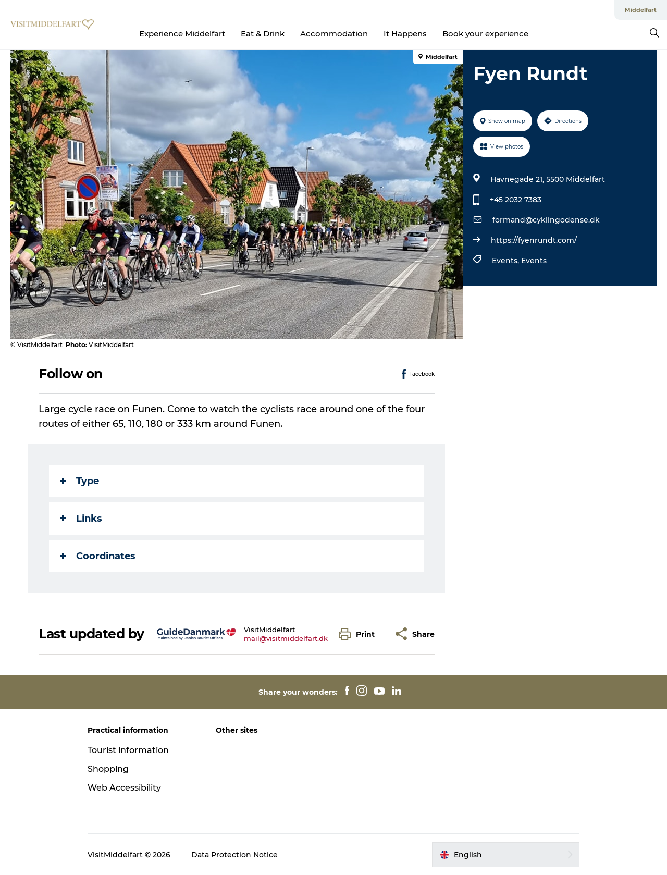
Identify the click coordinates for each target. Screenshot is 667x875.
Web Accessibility (124, 788)
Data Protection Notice (234, 854)
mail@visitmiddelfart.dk (286, 638)
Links (81, 518)
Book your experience (485, 34)
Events (534, 260)
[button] (359, 634)
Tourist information (128, 750)
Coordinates (97, 556)
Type (79, 481)
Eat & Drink (263, 34)
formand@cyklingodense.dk (546, 220)
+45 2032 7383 (515, 199)
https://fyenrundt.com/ (534, 240)
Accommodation (334, 34)
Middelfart (641, 10)
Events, (506, 260)
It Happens (405, 34)
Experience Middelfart (182, 34)
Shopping (108, 769)
